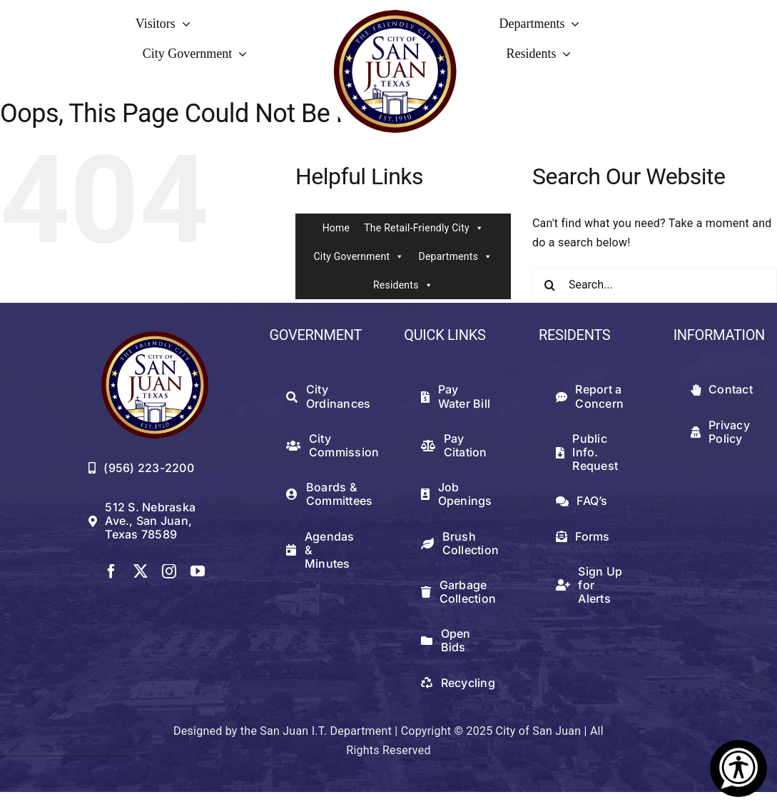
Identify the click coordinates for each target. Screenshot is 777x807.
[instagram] (169, 571)
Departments (455, 256)
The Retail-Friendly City (424, 228)
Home (336, 228)
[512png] (154, 337)
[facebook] (111, 571)
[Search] (550, 285)
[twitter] (140, 571)
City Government (358, 256)
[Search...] (654, 285)
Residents (403, 285)
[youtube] (198, 571)
